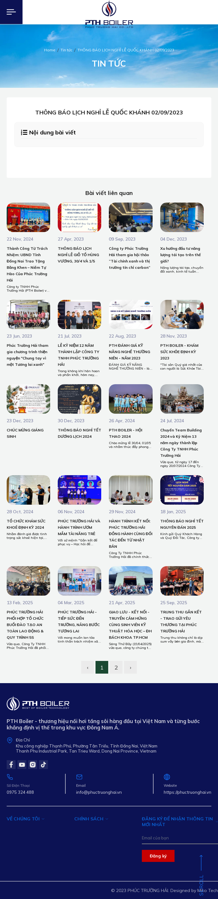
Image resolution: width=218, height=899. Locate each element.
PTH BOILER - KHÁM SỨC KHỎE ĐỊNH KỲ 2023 (179, 351)
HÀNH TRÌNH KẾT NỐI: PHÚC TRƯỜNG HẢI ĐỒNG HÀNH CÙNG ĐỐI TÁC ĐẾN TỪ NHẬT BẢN (130, 534)
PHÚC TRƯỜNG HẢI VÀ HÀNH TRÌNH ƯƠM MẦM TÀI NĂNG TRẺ (79, 527)
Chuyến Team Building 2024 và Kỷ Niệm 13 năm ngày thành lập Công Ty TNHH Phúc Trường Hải (181, 443)
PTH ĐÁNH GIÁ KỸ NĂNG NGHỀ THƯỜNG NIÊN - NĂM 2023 (129, 351)
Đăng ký (158, 855)
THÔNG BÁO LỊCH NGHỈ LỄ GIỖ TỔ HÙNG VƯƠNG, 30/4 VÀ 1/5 (78, 254)
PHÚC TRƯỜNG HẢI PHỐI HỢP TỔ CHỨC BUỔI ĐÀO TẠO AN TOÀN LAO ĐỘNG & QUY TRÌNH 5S (25, 625)
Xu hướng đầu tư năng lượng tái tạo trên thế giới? (180, 254)
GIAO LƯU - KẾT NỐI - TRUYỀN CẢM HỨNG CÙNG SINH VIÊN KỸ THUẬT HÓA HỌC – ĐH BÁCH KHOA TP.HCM (130, 625)
